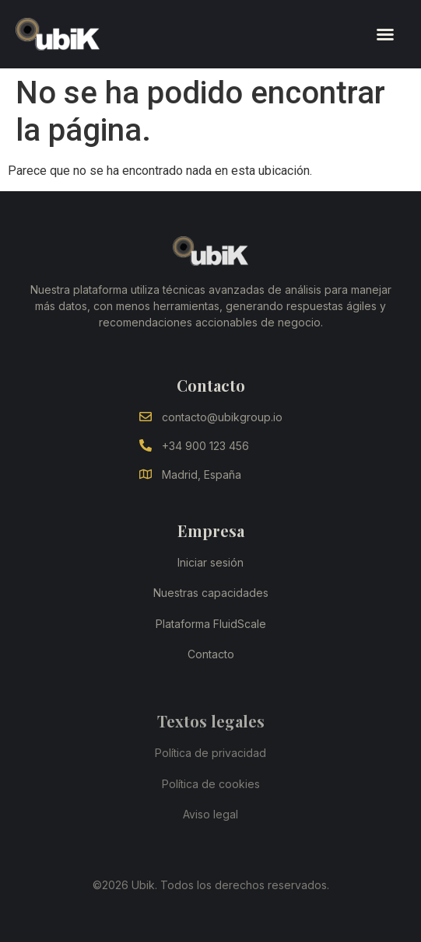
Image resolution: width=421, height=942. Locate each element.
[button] (385, 34)
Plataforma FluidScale (211, 623)
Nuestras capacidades (210, 592)
